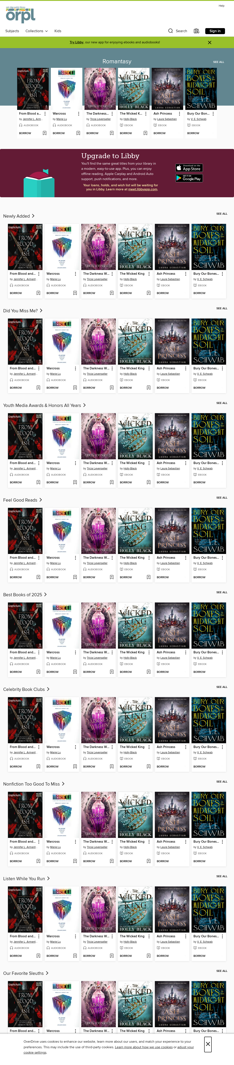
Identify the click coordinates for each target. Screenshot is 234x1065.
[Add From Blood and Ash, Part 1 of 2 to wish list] (44, 133)
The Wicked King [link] (131, 114)
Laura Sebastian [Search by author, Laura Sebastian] (167, 119)
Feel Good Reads (23, 500)
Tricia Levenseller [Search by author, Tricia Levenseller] (100, 119)
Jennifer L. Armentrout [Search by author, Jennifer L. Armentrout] (33, 119)
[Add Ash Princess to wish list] (179, 133)
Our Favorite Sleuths (26, 973)
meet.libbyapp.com (142, 189)
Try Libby (76, 42)
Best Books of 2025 (25, 595)
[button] (177, 32)
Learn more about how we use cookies (144, 1047)
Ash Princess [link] (163, 114)
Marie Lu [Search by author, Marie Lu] (61, 119)
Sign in (215, 31)
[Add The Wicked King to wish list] (145, 133)
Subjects (12, 31)
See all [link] (218, 62)
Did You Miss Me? (23, 311)
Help (221, 6)
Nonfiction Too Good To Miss (34, 784)
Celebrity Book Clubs (26, 689)
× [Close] (208, 1044)
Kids (57, 31)
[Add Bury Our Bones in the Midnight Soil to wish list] (212, 133)
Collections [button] (37, 31)
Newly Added (19, 216)
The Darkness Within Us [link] (98, 114)
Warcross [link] (59, 114)
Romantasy (117, 61)
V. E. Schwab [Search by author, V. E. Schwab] (198, 119)
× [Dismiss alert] (209, 42)
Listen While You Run (27, 879)
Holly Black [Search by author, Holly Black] (130, 119)
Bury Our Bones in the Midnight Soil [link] (199, 114)
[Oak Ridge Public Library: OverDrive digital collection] (21, 14)
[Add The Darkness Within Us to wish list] (111, 133)
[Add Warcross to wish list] (78, 133)
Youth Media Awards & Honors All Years (45, 405)
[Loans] (196, 32)
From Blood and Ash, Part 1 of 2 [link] (31, 114)
